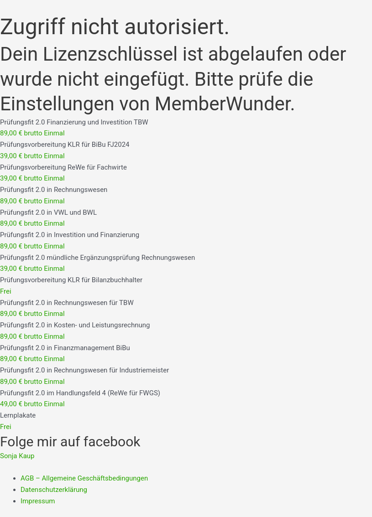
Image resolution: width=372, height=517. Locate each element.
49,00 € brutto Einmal (32, 404)
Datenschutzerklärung (54, 490)
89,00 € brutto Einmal (32, 133)
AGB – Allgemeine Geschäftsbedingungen (84, 478)
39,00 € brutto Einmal (32, 156)
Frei (5, 291)
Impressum (38, 501)
